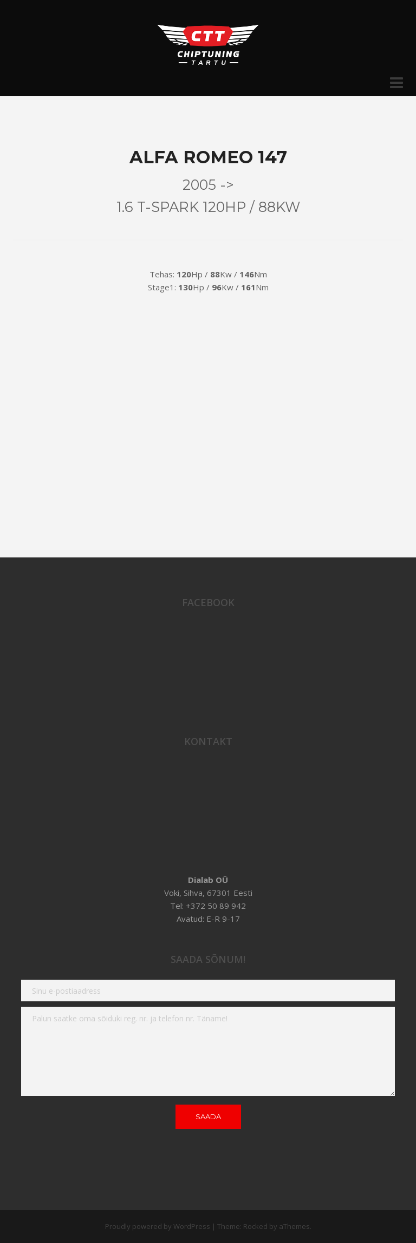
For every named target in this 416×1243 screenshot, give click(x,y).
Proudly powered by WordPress (157, 1226)
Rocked (255, 1226)
